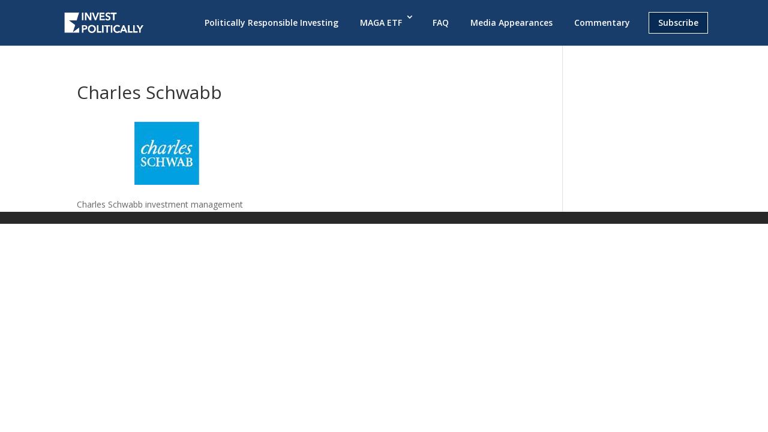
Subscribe (678, 22)
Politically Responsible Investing (271, 22)
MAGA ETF (381, 22)
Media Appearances (511, 22)
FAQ (441, 22)
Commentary (602, 22)
